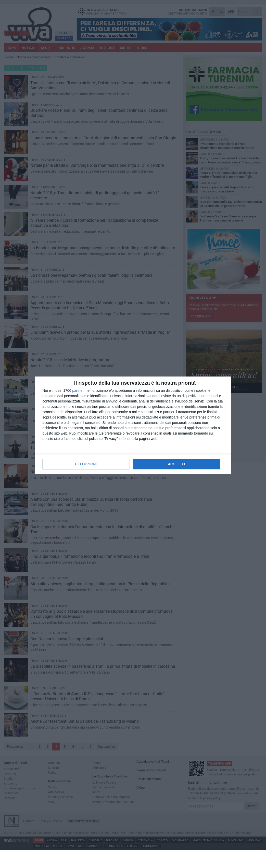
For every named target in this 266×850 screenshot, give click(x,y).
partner (77, 390)
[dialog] (133, 425)
